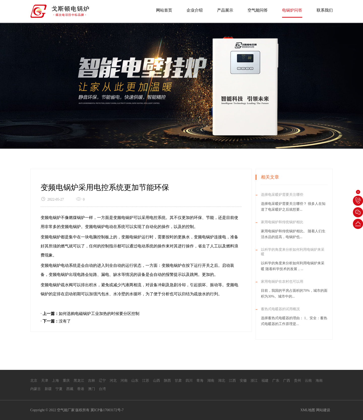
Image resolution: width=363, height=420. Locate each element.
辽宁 (102, 380)
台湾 (102, 389)
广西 (286, 380)
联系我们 (325, 10)
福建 (264, 380)
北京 (33, 380)
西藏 (69, 389)
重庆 (66, 380)
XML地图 (307, 410)
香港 (80, 389)
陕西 (167, 380)
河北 (113, 380)
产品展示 (225, 10)
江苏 (145, 380)
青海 (199, 380)
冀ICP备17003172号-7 (107, 410)
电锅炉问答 (292, 10)
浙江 (254, 380)
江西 (232, 380)
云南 (308, 380)
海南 (319, 380)
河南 (124, 380)
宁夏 (59, 389)
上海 (55, 380)
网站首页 (164, 10)
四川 (189, 380)
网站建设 (323, 410)
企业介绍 (195, 10)
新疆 (48, 389)
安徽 (243, 380)
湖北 (221, 380)
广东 (275, 380)
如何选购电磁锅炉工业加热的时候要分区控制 (99, 313)
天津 (44, 380)
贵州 (297, 380)
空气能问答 (258, 10)
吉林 (91, 380)
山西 (156, 380)
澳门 (91, 389)
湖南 (210, 380)
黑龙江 (79, 380)
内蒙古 (35, 389)
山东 (134, 380)
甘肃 (178, 380)
